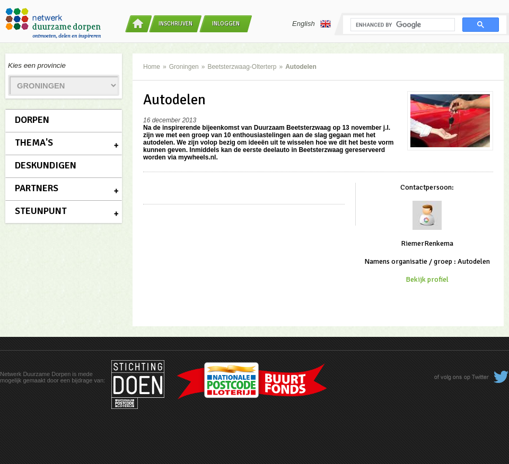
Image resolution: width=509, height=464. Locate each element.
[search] (401, 25)
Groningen (184, 66)
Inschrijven (175, 23)
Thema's (34, 142)
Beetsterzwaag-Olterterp (241, 66)
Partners (36, 188)
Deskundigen (45, 165)
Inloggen (226, 23)
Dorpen (32, 120)
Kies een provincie (37, 65)
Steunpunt (41, 211)
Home (151, 66)
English (311, 24)
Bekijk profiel (427, 279)
